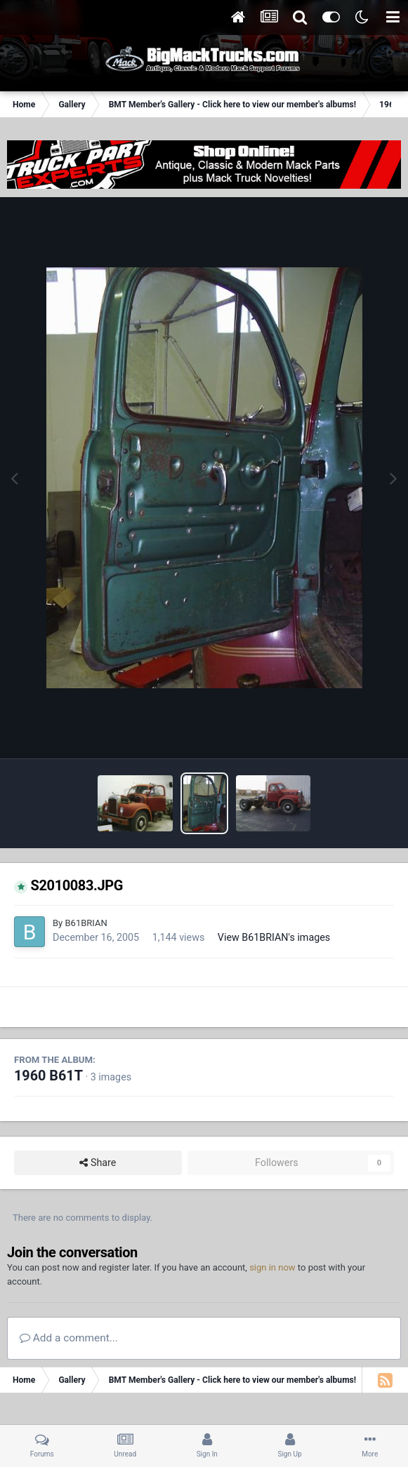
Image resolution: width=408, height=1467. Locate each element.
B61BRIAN (86, 923)
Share (97, 1162)
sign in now (272, 1267)
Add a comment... (69, 1338)
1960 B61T (48, 1076)
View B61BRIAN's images (274, 937)
